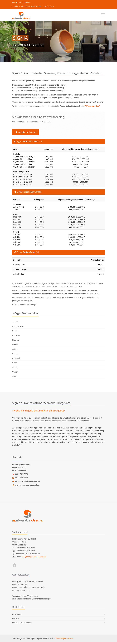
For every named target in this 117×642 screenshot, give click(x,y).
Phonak (15, 354)
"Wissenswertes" (92, 106)
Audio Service (17, 326)
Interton (15, 344)
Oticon (14, 349)
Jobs (16, 6)
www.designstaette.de (64, 638)
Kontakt (15, 618)
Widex (14, 376)
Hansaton (16, 340)
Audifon (15, 322)
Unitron (15, 372)
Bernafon (16, 335)
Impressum (49, 6)
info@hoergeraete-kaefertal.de (26, 481)
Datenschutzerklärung (31, 6)
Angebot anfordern (26, 132)
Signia (14, 363)
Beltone (15, 331)
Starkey (15, 367)
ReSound (16, 358)
